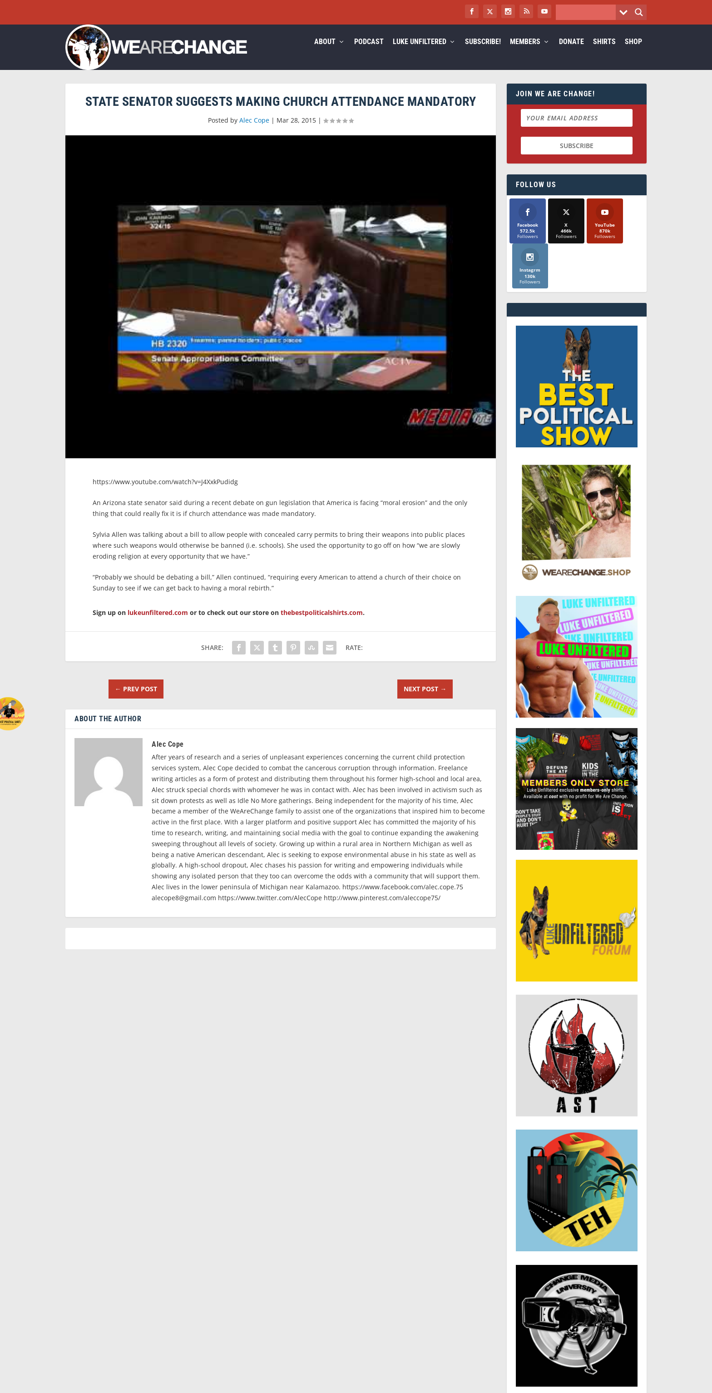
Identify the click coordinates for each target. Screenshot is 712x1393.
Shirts (604, 53)
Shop (633, 53)
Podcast (369, 53)
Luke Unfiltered (419, 53)
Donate (571, 53)
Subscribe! (483, 53)
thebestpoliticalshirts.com (322, 623)
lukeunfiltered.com (158, 623)
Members (525, 53)
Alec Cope (254, 131)
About (325, 53)
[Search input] (588, 12)
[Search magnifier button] (639, 12)
